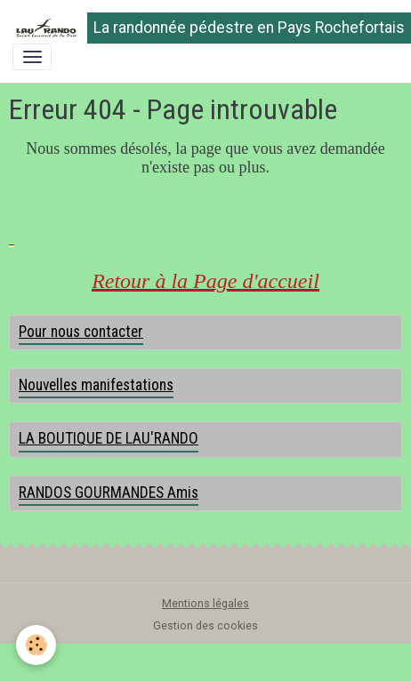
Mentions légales (205, 603)
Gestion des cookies (205, 626)
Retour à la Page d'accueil (205, 280)
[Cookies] (36, 645)
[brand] (199, 28)
